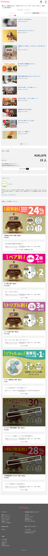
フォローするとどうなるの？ (24, 171)
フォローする (24, 169)
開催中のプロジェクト (5, 514)
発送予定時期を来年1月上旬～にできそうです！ (29, 76)
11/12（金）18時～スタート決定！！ (26, 120)
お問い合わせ (4, 542)
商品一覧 (3, 529)
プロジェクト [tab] (12, 13)
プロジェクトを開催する (6, 522)
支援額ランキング (5, 521)
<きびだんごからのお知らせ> (25, 19)
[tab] (35, 13)
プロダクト (28, 9)
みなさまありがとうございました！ (26, 30)
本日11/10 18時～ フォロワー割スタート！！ (28, 98)
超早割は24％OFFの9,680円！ (25, 109)
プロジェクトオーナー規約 (30, 531)
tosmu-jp (21, 9)
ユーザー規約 (27, 529)
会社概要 (27, 514)
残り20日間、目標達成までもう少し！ (27, 63)
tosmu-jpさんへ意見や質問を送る (8, 194)
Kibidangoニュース (28, 518)
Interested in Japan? (5, 545)
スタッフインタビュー (29, 516)
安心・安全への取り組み (30, 521)
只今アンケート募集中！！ (24, 131)
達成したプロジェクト (5, 518)
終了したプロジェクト (5, 516)
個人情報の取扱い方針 (29, 532)
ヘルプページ (4, 540)
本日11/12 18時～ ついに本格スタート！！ (28, 87)
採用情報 (3, 544)
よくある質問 (4, 539)
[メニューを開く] (45, 2)
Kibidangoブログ (28, 519)
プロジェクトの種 (5, 519)
